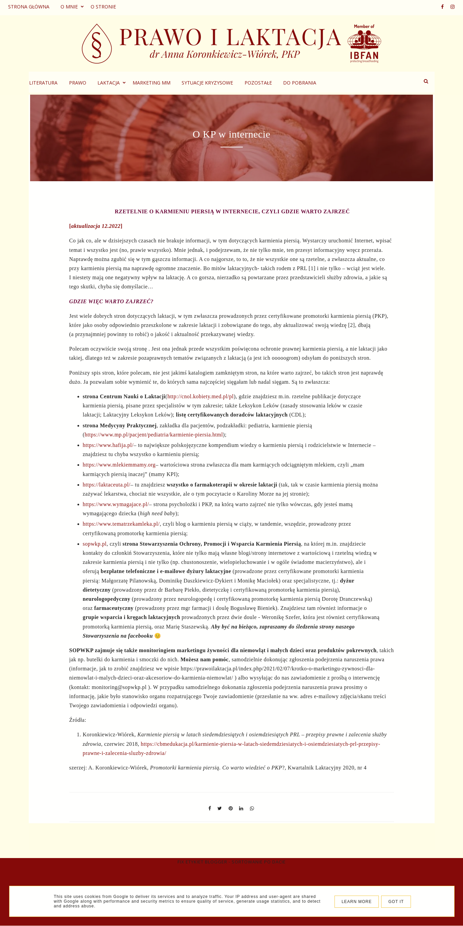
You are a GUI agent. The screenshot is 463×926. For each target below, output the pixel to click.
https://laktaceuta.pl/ (107, 485)
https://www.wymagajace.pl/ (116, 504)
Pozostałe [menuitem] (306, 82)
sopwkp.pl (95, 544)
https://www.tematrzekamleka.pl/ (121, 524)
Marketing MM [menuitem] (199, 82)
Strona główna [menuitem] (28, 6)
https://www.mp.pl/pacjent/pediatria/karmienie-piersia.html (154, 434)
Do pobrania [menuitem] (347, 82)
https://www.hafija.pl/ (108, 445)
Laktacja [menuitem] (156, 82)
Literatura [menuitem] (91, 82)
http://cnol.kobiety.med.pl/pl (200, 396)
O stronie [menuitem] (103, 6)
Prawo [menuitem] (125, 82)
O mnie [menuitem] (69, 6)
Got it (396, 901)
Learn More (357, 901)
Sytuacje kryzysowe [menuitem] (255, 82)
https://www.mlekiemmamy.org (119, 465)
